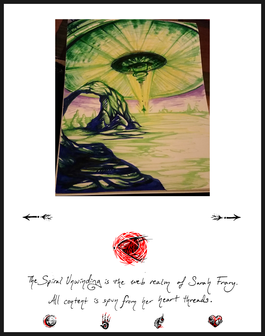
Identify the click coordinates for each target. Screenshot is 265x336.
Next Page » (230, 221)
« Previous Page (42, 221)
